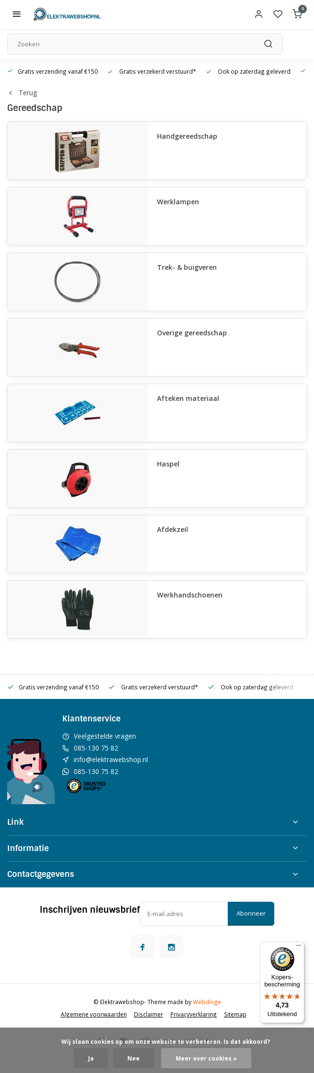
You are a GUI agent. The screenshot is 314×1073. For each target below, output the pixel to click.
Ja (91, 1058)
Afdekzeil (172, 529)
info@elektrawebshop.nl (111, 759)
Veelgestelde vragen (105, 736)
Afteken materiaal (188, 398)
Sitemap (235, 1014)
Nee (133, 1058)
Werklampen (178, 201)
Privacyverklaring (193, 1014)
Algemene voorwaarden (94, 1014)
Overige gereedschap (192, 332)
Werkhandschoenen (190, 594)
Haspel (168, 463)
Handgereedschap (187, 136)
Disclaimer (148, 1014)
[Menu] (298, 947)
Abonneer (251, 913)
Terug (22, 92)
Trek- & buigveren (187, 267)
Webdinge (207, 1002)
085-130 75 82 (96, 747)
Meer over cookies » (206, 1058)
